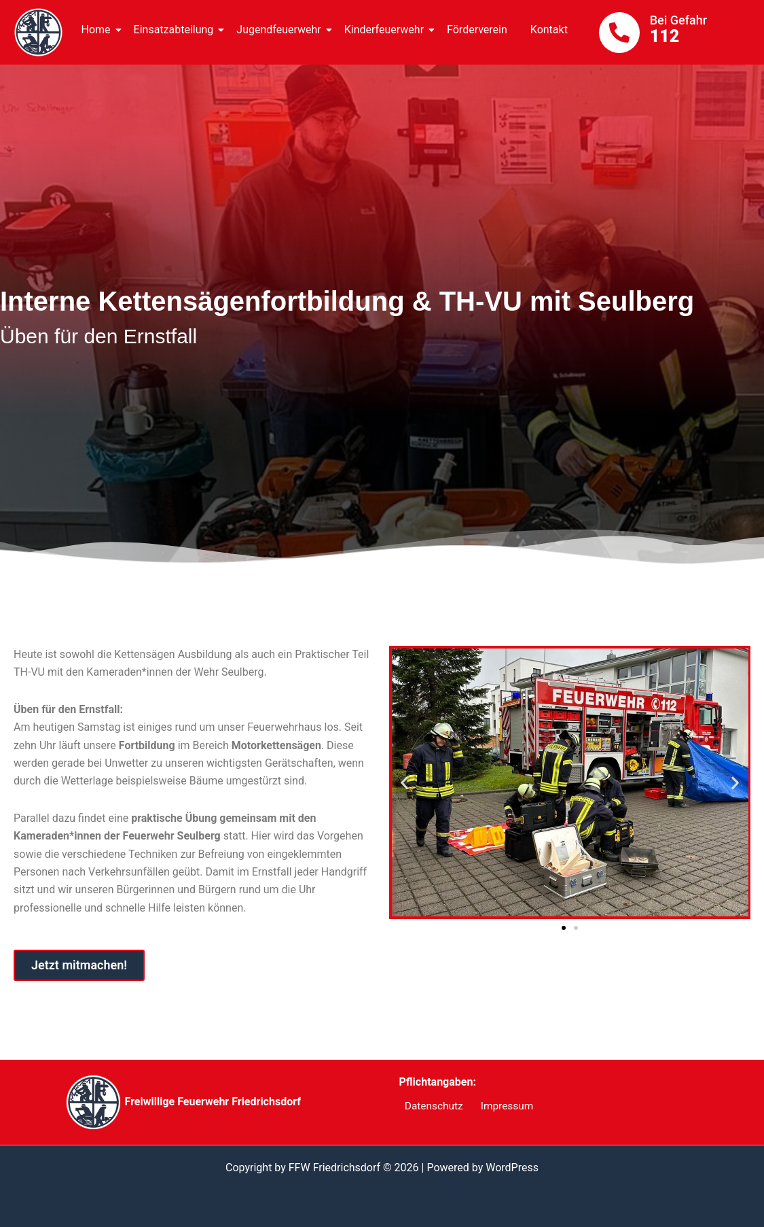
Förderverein (477, 29)
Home (98, 29)
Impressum (498, 1106)
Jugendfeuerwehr (280, 29)
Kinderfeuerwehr (386, 29)
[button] (404, 782)
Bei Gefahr (678, 20)
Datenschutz (429, 1106)
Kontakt (549, 29)
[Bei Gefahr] (619, 32)
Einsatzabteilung (176, 29)
